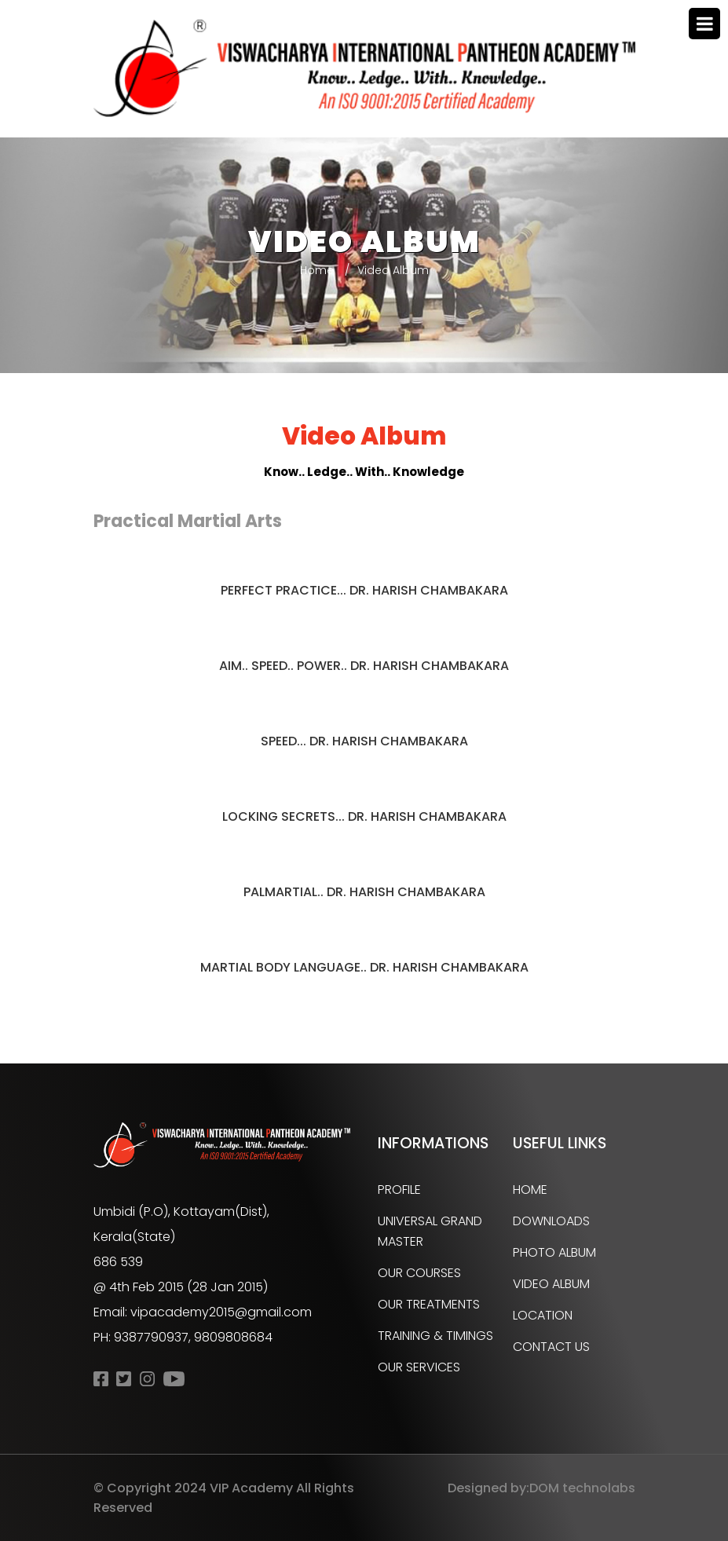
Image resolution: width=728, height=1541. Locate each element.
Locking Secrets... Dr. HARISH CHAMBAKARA (364, 816)
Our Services (419, 1367)
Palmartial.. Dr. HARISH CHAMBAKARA (364, 892)
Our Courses (419, 1273)
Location (543, 1315)
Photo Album (554, 1252)
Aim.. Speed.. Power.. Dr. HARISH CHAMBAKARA (364, 666)
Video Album (551, 1284)
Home (317, 270)
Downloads (551, 1221)
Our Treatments (429, 1304)
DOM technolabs (582, 1488)
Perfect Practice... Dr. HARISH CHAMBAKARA (364, 590)
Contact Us (551, 1347)
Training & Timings (435, 1336)
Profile (399, 1189)
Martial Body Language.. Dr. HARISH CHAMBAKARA (364, 967)
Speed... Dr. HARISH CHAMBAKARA (364, 741)
